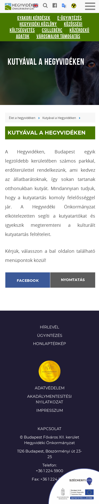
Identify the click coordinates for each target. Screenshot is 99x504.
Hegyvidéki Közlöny (38, 24)
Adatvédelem (49, 388)
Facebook (28, 281)
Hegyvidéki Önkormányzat (21, 7)
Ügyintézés (49, 336)
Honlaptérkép (49, 344)
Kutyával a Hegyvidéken (59, 118)
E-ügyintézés (69, 18)
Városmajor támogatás (58, 36)
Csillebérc (52, 30)
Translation (64, 5)
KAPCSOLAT (49, 429)
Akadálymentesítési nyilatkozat (49, 399)
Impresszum (49, 411)
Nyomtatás (73, 280)
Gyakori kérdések (33, 18)
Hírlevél (49, 327)
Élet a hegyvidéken (22, 118)
